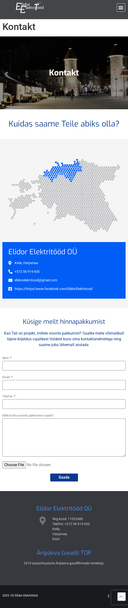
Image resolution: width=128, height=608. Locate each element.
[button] (121, 7)
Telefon (7, 396)
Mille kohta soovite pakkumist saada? (27, 415)
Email (6, 377)
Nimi (5, 358)
